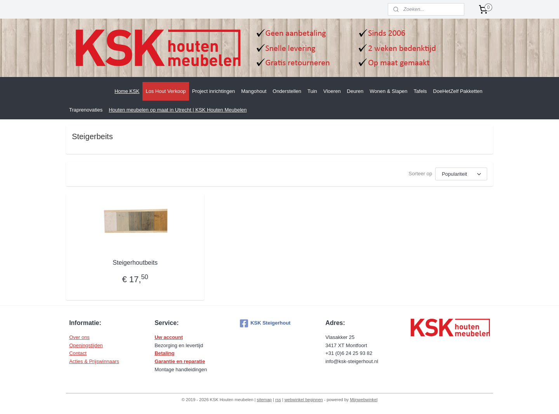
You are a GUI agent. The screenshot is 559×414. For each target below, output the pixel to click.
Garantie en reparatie (180, 361)
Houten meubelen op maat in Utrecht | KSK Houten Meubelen (178, 110)
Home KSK (127, 91)
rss (278, 399)
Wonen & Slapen (388, 91)
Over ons (79, 337)
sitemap (264, 399)
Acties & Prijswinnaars (94, 361)
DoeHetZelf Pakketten (458, 91)
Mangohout (253, 91)
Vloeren (332, 91)
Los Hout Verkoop (166, 91)
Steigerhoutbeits (135, 262)
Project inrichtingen (213, 91)
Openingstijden (86, 345)
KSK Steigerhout (265, 323)
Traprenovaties (85, 110)
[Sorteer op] (461, 174)
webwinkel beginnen (304, 399)
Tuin (312, 91)
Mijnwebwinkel (363, 399)
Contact (78, 353)
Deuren (355, 91)
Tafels (420, 91)
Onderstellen (287, 91)
